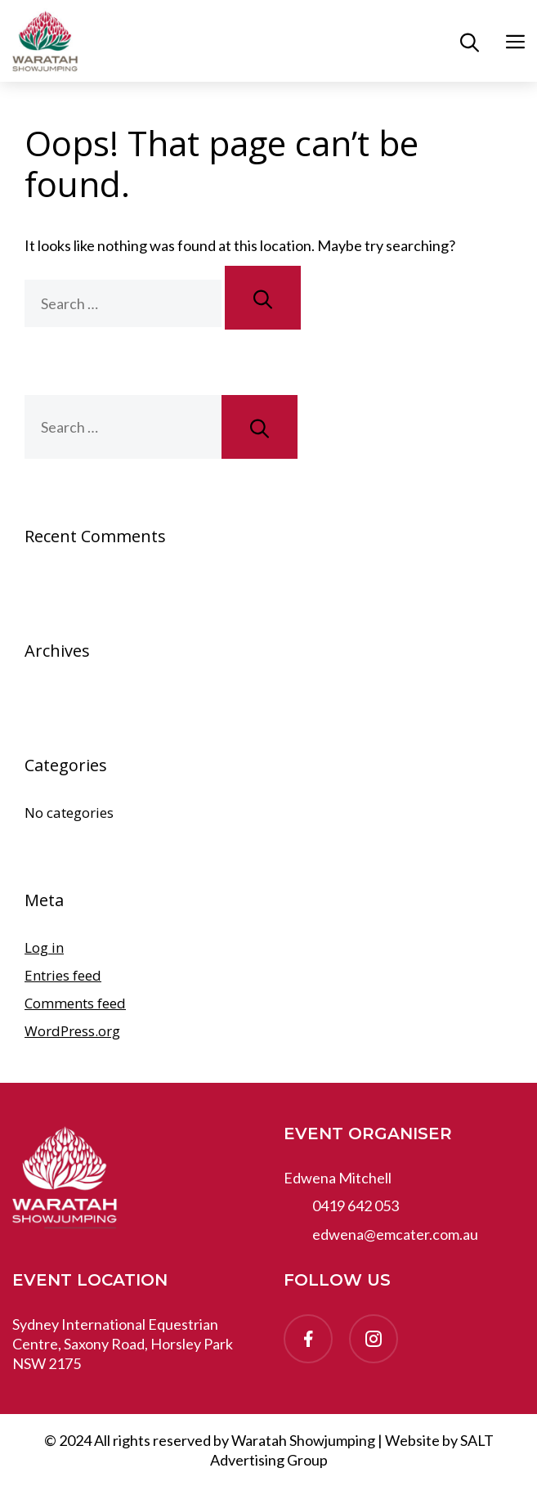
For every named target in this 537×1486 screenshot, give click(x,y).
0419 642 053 (355, 1205)
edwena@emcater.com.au (395, 1234)
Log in (44, 947)
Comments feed (75, 1003)
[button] (469, 40)
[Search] (263, 298)
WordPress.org (72, 1030)
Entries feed (63, 975)
